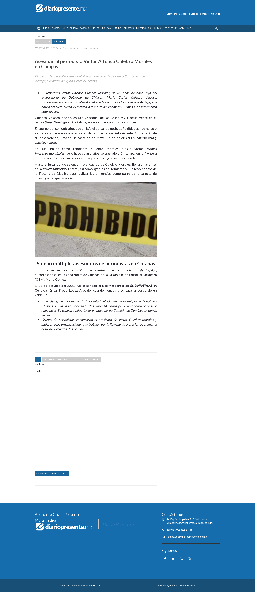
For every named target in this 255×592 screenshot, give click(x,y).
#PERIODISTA (48, 359)
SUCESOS (56, 28)
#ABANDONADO (64, 359)
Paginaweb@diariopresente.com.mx (187, 536)
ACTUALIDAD (185, 28)
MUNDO (117, 28)
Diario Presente (118, 524)
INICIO (46, 28)
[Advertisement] (96, 409)
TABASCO (84, 28)
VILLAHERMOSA (70, 28)
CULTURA (157, 28)
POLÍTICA (106, 28)
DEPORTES (129, 28)
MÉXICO (96, 28)
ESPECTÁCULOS (143, 28)
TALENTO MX (171, 28)
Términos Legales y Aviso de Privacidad (175, 585)
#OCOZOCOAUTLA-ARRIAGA (87, 359)
